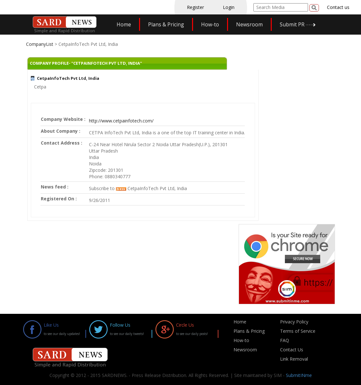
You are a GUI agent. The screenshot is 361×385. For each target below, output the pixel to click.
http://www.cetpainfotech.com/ (121, 121)
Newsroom (249, 24)
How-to (210, 24)
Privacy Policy (294, 322)
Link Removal (294, 359)
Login (228, 7)
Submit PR (292, 24)
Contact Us (291, 350)
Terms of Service (297, 331)
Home (124, 24)
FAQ (284, 340)
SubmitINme (299, 375)
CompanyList (40, 44)
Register (195, 7)
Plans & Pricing (166, 24)
